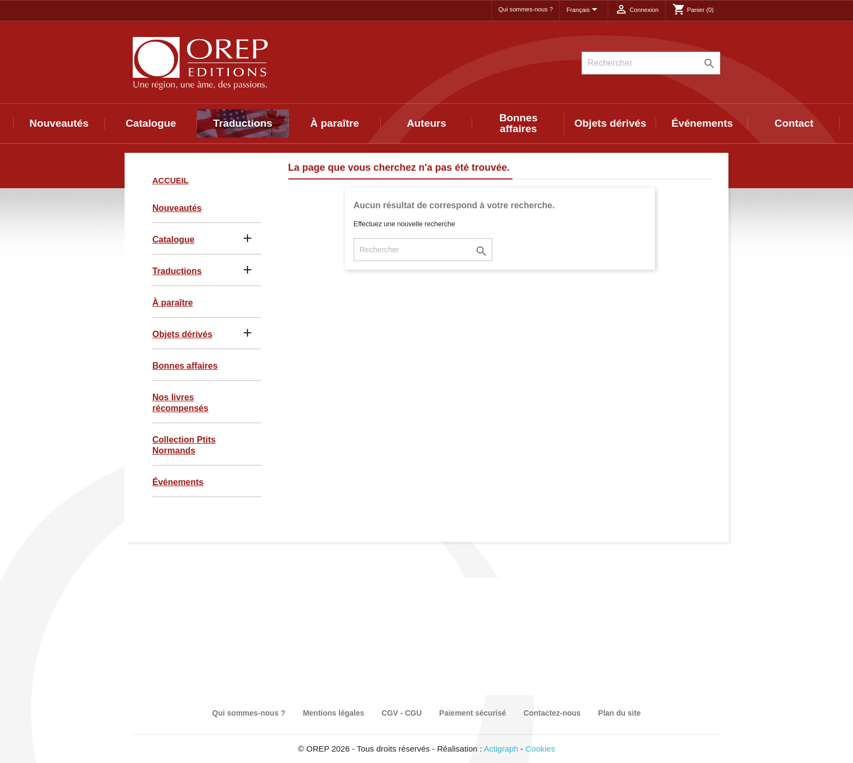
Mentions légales (333, 713)
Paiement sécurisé (472, 713)
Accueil (170, 180)
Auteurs (427, 123)
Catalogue (151, 123)
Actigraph (501, 748)
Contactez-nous (551, 713)
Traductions (243, 123)
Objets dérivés (610, 123)
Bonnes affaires (518, 123)
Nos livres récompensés (180, 403)
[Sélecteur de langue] (583, 10)
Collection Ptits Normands (183, 445)
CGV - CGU (401, 713)
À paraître (334, 123)
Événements (702, 123)
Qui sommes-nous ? (525, 9)
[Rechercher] (651, 63)
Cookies (540, 748)
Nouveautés (59, 123)
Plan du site (619, 713)
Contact (794, 123)
